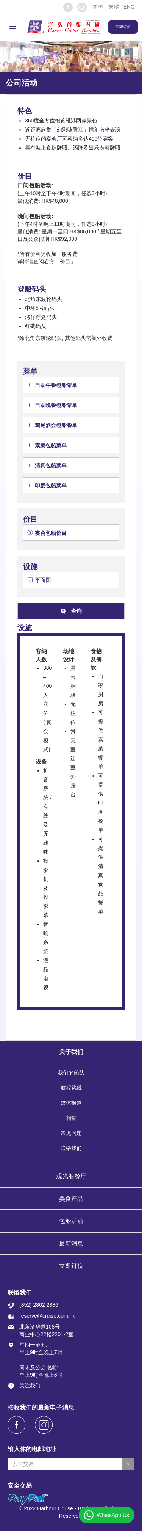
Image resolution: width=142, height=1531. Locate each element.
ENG (129, 7)
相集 (71, 1118)
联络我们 (71, 1148)
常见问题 (71, 1133)
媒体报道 (71, 1103)
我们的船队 (71, 1073)
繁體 (113, 7)
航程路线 (71, 1088)
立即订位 (71, 1266)
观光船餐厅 (71, 1176)
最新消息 (71, 1243)
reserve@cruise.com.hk (47, 1316)
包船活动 (71, 1221)
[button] (97, 7)
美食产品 (71, 1199)
